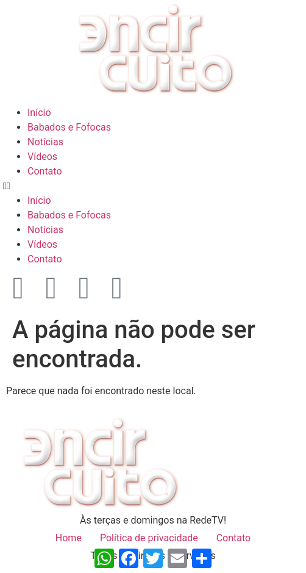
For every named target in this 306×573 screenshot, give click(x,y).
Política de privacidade (149, 538)
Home (68, 538)
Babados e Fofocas (69, 127)
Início (39, 112)
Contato (44, 171)
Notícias (45, 142)
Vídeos (42, 156)
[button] (153, 186)
